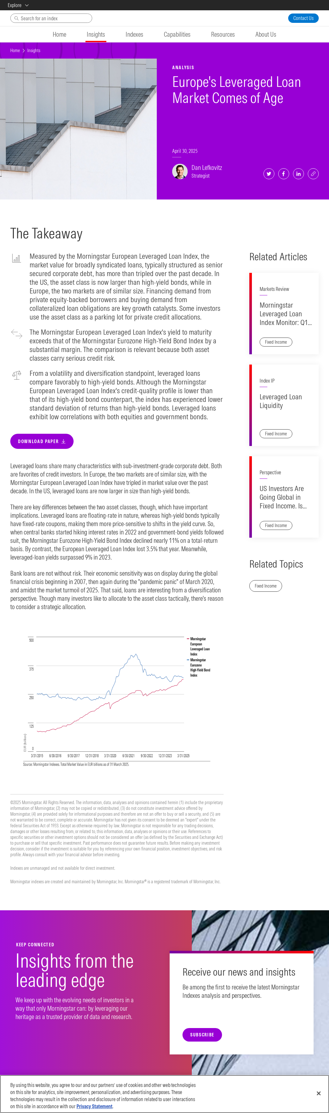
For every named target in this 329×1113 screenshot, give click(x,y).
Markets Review (274, 289)
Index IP (267, 396)
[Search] (51, 18)
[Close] (319, 1093)
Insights (33, 50)
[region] (164, 1094)
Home (15, 50)
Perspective (270, 502)
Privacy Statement (94, 1106)
